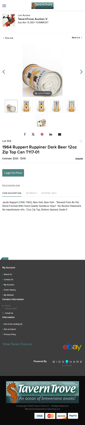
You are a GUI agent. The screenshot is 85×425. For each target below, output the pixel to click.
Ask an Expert (10, 329)
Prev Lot (8, 38)
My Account (9, 285)
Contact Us (8, 279)
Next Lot (77, 37)
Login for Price (13, 172)
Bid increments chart (11, 185)
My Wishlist (9, 295)
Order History (10, 290)
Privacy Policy (10, 334)
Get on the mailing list (13, 324)
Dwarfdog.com (53, 409)
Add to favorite (81, 141)
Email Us (9, 313)
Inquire (79, 158)
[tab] (11, 194)
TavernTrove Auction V (32, 19)
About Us (8, 274)
